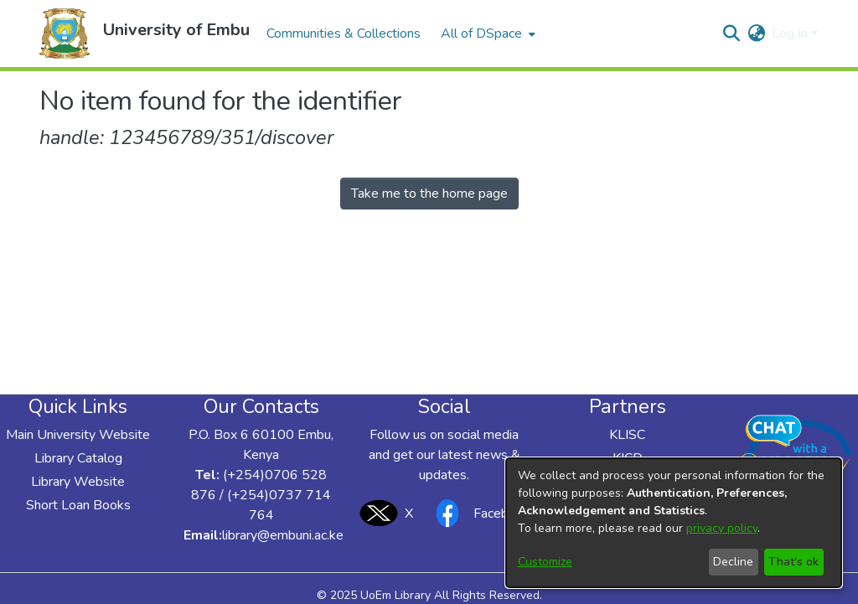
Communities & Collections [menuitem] (343, 33)
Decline (733, 562)
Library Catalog (78, 458)
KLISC (627, 435)
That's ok (793, 562)
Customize (545, 562)
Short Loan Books (78, 505)
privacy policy (721, 528)
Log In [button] (791, 33)
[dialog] (673, 522)
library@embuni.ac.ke (283, 535)
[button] (64, 33)
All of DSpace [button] (481, 33)
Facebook (478, 513)
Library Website (78, 481)
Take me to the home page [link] (429, 193)
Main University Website (78, 435)
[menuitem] (486, 33)
